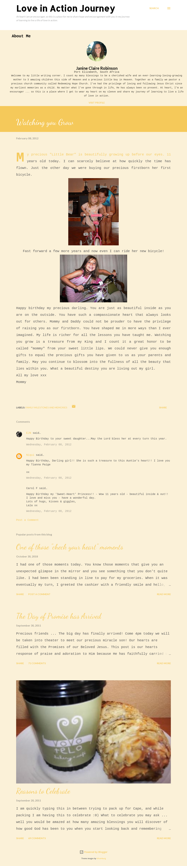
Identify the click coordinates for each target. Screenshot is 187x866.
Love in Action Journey (65, 8)
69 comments (37, 838)
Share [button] (163, 407)
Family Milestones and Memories (46, 407)
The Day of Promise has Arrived (58, 616)
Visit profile (97, 102)
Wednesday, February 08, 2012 (48, 444)
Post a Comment (27, 520)
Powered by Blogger (93, 852)
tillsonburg (101, 858)
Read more (164, 594)
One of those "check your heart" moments (69, 546)
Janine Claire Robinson (97, 68)
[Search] (154, 8)
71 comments (37, 663)
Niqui (30, 455)
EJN (28, 433)
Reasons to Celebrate (43, 791)
